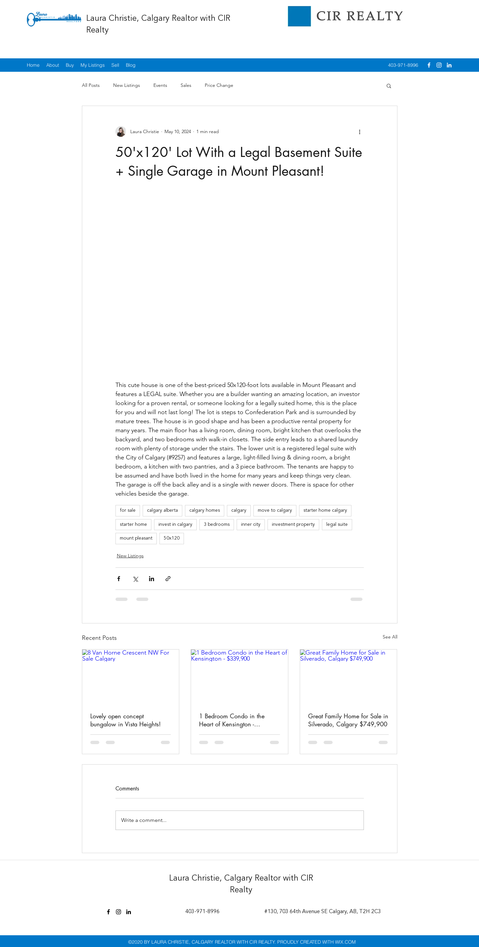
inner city (250, 524)
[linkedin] (449, 65)
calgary (238, 510)
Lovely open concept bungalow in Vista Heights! (125, 720)
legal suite (337, 524)
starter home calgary (325, 510)
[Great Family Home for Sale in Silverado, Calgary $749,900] (348, 677)
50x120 (172, 538)
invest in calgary (175, 524)
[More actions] (360, 131)
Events (160, 85)
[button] (389, 85)
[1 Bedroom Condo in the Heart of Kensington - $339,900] (239, 677)
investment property (293, 524)
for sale (128, 510)
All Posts (91, 85)
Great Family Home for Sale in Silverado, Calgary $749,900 (348, 720)
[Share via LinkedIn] (151, 578)
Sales (186, 85)
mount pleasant (136, 538)
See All (390, 637)
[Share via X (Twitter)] (135, 578)
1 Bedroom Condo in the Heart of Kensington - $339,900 (232, 720)
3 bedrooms (217, 524)
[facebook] (429, 65)
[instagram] (439, 65)
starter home (133, 524)
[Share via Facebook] (118, 578)
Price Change (219, 85)
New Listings (126, 85)
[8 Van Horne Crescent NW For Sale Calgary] (130, 677)
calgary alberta (162, 510)
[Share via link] (168, 578)
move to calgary (275, 510)
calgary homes (204, 510)
